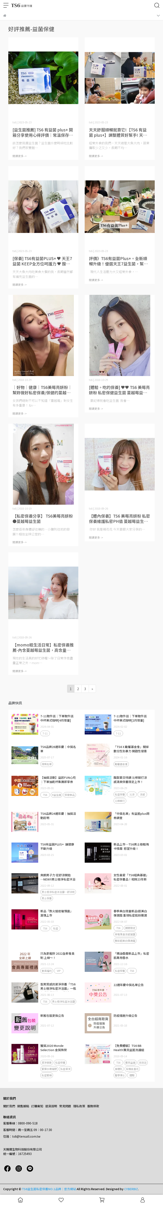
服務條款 (93, 1106)
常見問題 (65, 1106)
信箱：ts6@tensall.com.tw (21, 1136)
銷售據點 (23, 1106)
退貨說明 (51, 1106)
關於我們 (9, 1106)
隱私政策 (79, 1106)
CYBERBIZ (131, 1189)
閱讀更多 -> (20, 156)
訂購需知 (37, 1106)
